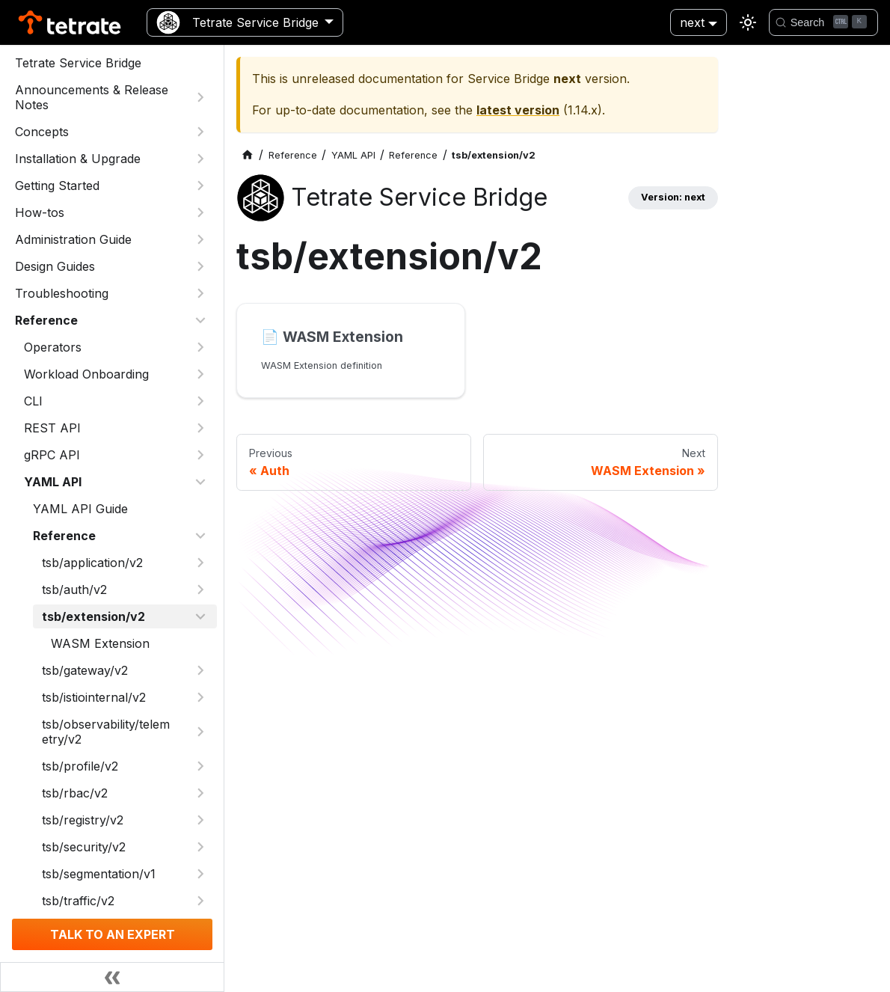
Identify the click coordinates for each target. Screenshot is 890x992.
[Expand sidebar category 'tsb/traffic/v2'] (200, 901)
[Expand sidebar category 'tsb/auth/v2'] (200, 589)
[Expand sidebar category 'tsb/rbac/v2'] (200, 793)
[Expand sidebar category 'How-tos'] (200, 212)
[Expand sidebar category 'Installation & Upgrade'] (200, 159)
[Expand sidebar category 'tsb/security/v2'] (200, 847)
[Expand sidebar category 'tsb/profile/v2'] (200, 766)
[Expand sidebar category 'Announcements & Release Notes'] (200, 97)
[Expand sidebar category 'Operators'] (200, 347)
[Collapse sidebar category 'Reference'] (200, 320)
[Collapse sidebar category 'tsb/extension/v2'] (200, 616)
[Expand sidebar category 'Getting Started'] (200, 186)
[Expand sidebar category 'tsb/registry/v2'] (200, 820)
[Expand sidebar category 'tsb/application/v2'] (200, 563)
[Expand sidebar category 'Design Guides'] (200, 266)
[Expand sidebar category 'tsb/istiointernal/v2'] (200, 697)
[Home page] (247, 155)
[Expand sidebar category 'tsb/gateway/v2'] (200, 670)
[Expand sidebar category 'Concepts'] (200, 132)
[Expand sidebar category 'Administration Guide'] (200, 239)
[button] (116, 428)
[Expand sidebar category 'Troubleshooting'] (200, 293)
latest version (517, 109)
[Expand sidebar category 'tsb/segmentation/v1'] (200, 874)
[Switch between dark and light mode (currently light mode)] (748, 22)
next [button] (692, 22)
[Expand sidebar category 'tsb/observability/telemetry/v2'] (200, 731)
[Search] (823, 22)
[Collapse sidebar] (112, 977)
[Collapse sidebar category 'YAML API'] (200, 482)
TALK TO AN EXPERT (112, 934)
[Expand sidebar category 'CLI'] (200, 401)
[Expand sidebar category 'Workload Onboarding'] (200, 374)
